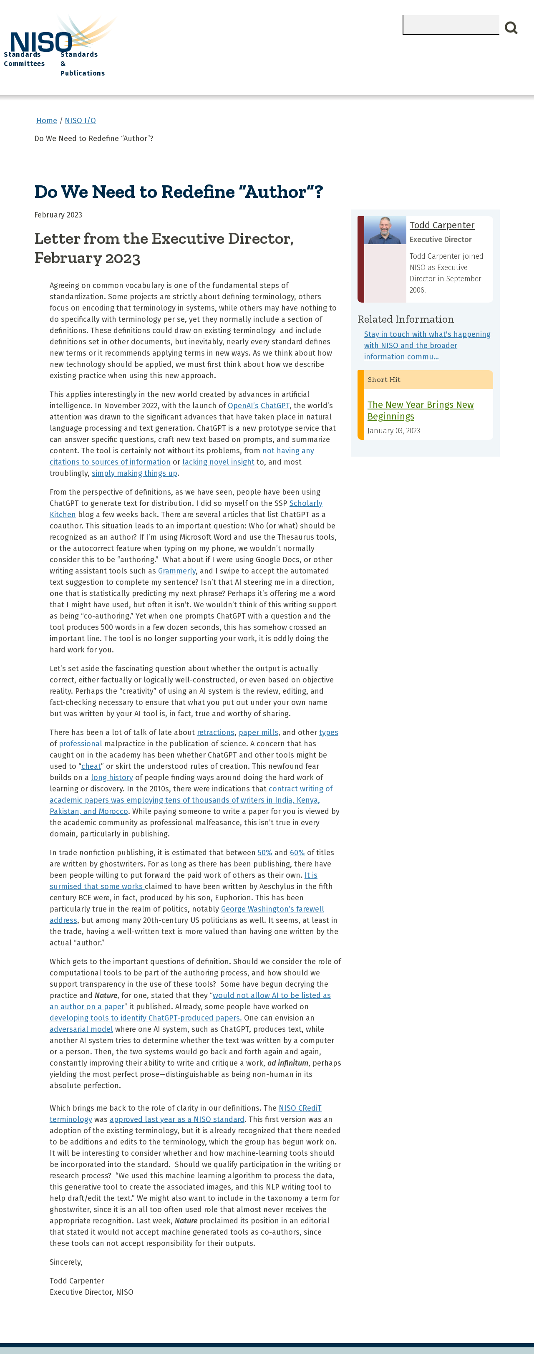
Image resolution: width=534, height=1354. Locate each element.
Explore (286, 50)
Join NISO (244, 50)
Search (511, 28)
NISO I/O (360, 50)
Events (322, 50)
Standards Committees (407, 54)
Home (154, 50)
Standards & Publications (478, 54)
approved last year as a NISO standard (177, 1102)
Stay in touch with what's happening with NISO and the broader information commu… (427, 329)
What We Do (196, 50)
